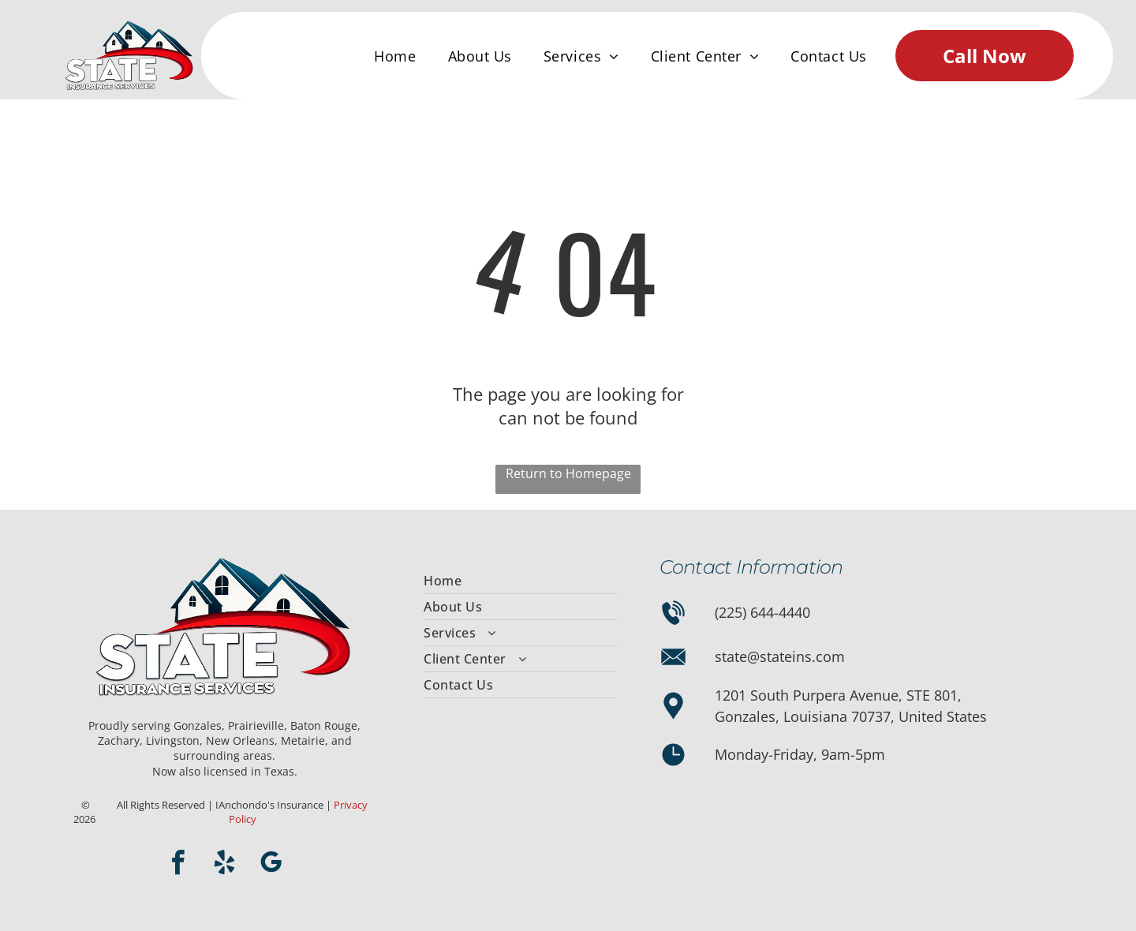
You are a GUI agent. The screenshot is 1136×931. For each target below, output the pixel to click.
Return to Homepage (568, 473)
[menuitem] (395, 56)
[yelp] (225, 865)
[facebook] (178, 865)
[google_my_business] (271, 865)
